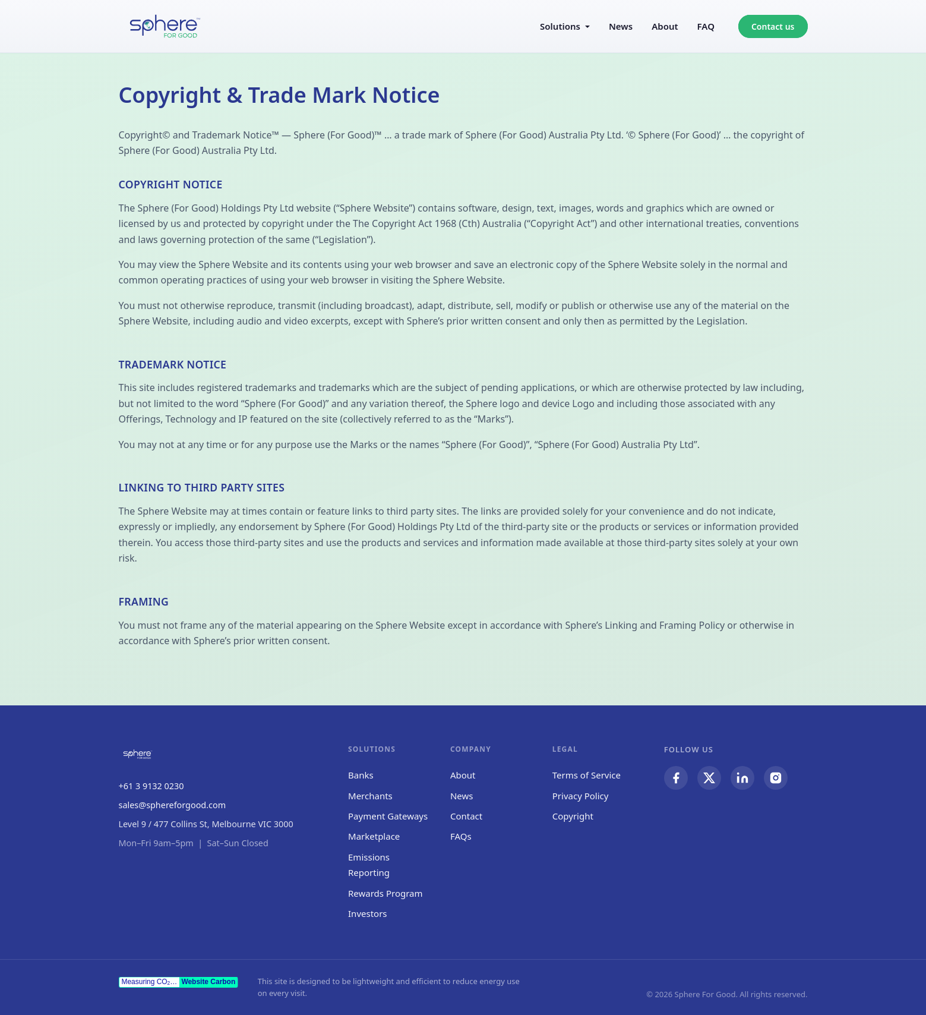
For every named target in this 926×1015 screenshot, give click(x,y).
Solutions (560, 26)
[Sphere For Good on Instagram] (776, 778)
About (665, 26)
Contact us (773, 26)
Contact (466, 816)
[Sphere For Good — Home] (165, 26)
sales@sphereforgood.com (172, 805)
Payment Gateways (388, 816)
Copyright (572, 816)
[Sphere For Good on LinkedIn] (742, 778)
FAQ (706, 26)
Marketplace (374, 836)
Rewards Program (385, 893)
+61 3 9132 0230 (151, 786)
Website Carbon (208, 982)
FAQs (461, 836)
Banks (361, 775)
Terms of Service (586, 775)
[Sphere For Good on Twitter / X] (709, 778)
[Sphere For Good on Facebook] (676, 778)
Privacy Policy (580, 796)
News (621, 26)
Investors (367, 913)
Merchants (370, 796)
